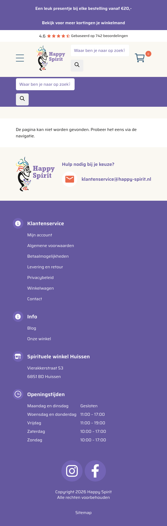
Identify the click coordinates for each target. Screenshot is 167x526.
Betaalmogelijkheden (48, 256)
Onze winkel (39, 338)
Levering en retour (45, 267)
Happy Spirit (99, 491)
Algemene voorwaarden (50, 245)
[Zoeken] (77, 66)
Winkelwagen (40, 288)
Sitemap (83, 512)
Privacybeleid (40, 277)
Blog (31, 328)
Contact (34, 298)
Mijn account (39, 235)
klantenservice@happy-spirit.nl (116, 179)
